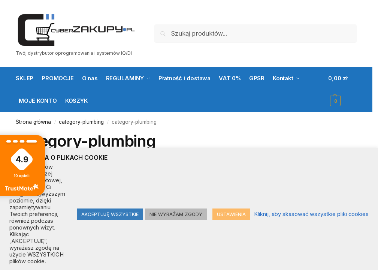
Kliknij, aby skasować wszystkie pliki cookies (311, 214)
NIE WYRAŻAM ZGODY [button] (175, 214)
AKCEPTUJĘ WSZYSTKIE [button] (110, 214)
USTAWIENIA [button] (231, 214)
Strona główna (33, 122)
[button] (342, 89)
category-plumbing (81, 122)
